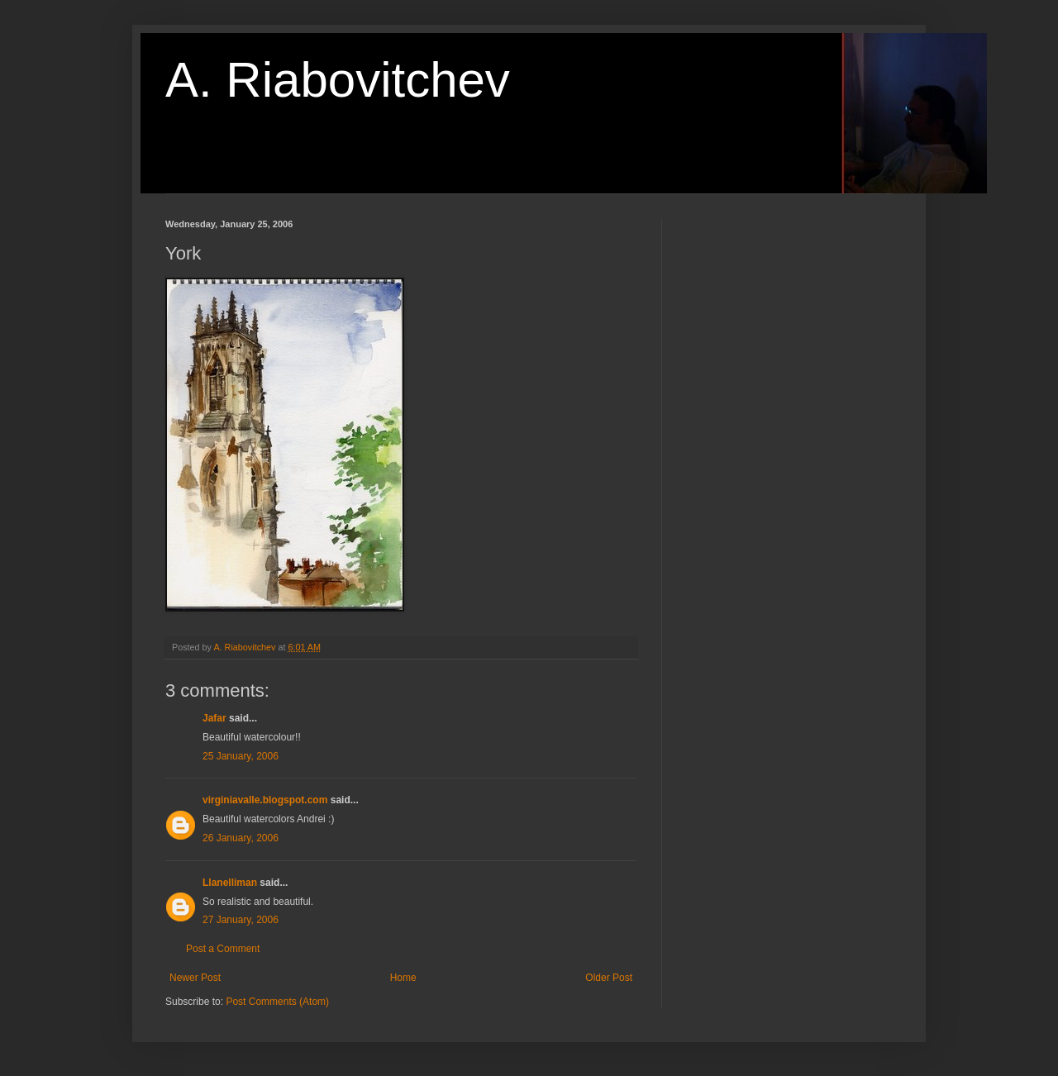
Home (403, 977)
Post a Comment (223, 949)
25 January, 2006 (241, 756)
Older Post (608, 977)
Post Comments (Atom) (277, 1001)
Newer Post (195, 977)
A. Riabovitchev (337, 79)
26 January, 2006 (241, 838)
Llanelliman (230, 882)
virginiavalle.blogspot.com (265, 800)
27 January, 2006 (241, 920)
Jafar (214, 718)
